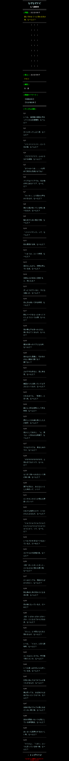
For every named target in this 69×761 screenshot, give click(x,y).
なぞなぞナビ (34, 3)
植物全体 (29, 99)
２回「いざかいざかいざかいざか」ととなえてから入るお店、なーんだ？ (34, 619)
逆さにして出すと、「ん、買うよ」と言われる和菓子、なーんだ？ (34, 435)
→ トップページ (34, 755)
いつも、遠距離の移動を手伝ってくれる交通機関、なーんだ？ (34, 120)
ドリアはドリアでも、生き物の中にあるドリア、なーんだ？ (34, 183)
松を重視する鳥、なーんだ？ (34, 244)
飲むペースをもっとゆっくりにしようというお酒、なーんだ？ (34, 317)
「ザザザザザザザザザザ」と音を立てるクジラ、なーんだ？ (34, 462)
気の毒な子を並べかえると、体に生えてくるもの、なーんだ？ (34, 332)
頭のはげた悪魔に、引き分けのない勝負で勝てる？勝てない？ (34, 359)
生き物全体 (30, 102)
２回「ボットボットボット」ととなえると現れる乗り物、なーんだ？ (34, 568)
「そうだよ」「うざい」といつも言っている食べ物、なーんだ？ (34, 746)
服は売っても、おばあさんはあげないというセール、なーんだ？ (34, 695)
